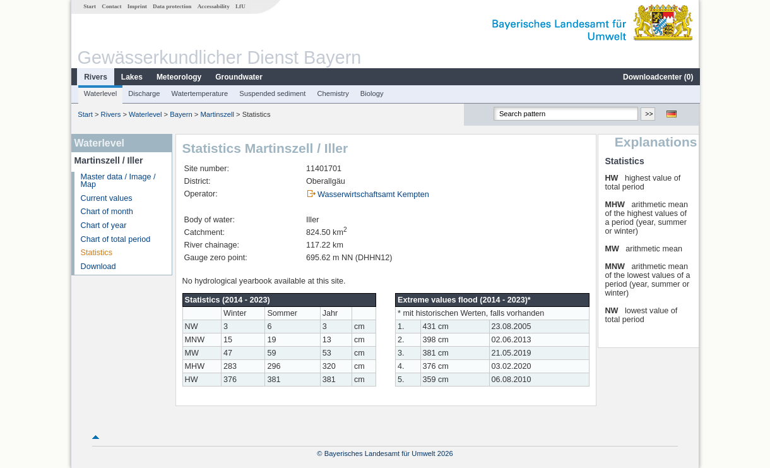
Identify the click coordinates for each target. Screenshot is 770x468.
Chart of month (106, 211)
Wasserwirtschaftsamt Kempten (373, 194)
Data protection (171, 6)
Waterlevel (99, 93)
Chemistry (332, 93)
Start (89, 6)
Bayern (180, 114)
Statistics (96, 252)
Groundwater (238, 77)
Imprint (136, 6)
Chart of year (103, 225)
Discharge (143, 93)
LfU (240, 6)
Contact (111, 6)
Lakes (131, 77)
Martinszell (216, 114)
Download (98, 266)
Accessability (213, 6)
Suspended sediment (272, 93)
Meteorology (178, 77)
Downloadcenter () (657, 77)
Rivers (95, 77)
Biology (371, 93)
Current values (106, 198)
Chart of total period (115, 239)
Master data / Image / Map (117, 180)
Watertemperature (199, 93)
